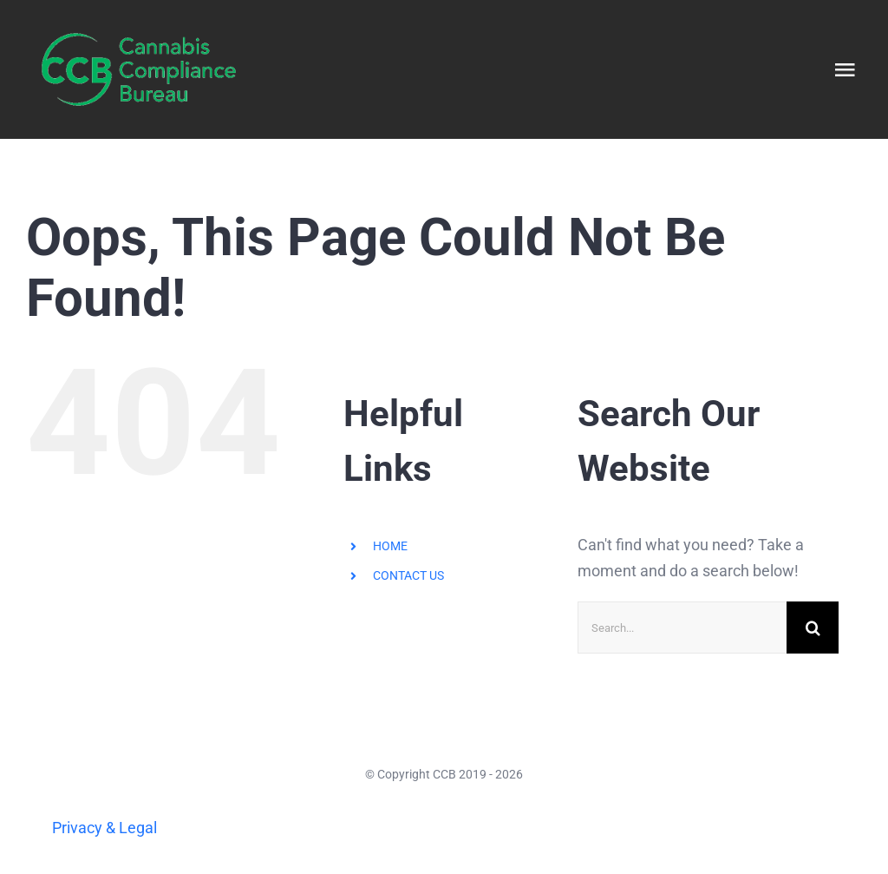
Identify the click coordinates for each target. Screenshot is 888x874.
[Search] (813, 627)
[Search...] (682, 627)
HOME (390, 546)
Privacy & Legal (104, 827)
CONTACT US (408, 575)
